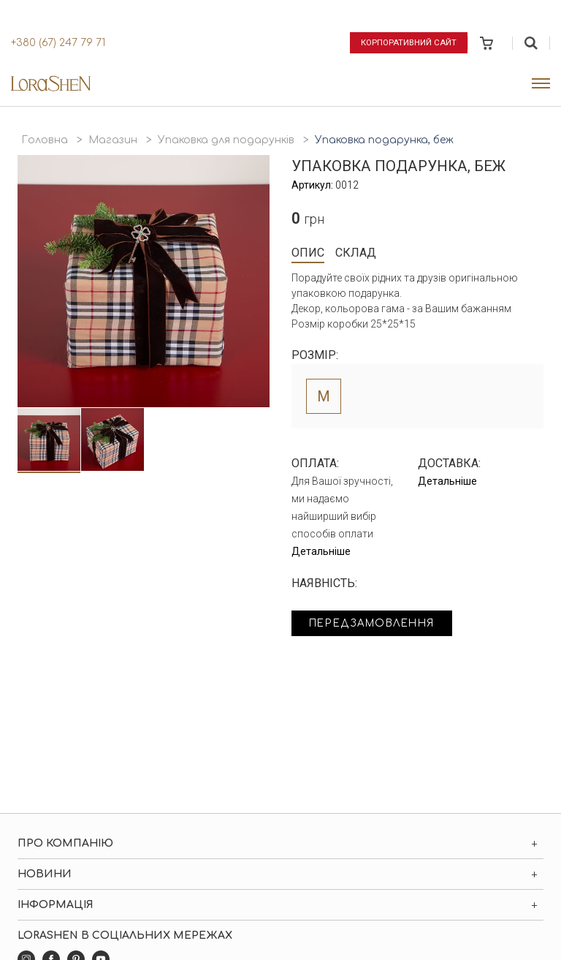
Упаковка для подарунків (226, 140)
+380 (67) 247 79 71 (58, 42)
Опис (307, 253)
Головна (44, 140)
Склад (355, 253)
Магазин (112, 140)
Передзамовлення (377, 624)
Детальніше (321, 551)
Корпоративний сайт (407, 42)
